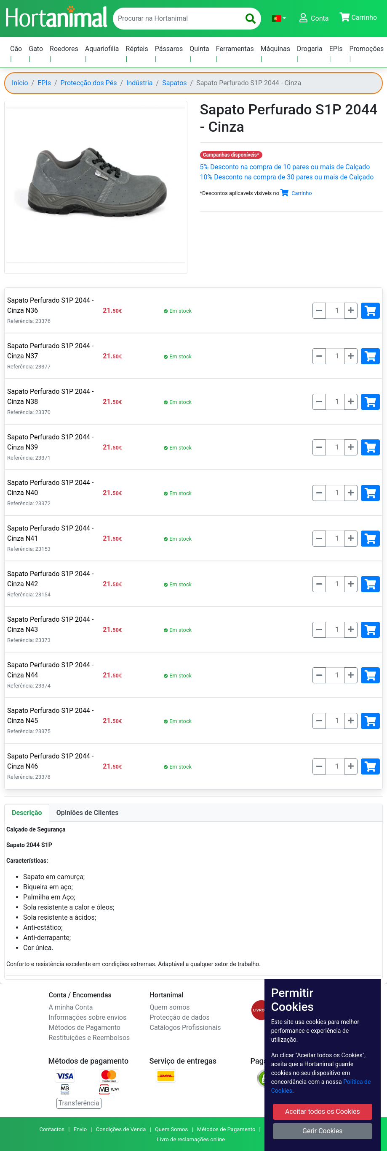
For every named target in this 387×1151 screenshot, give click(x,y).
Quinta (199, 49)
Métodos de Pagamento (84, 1028)
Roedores (64, 49)
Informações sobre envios (88, 1017)
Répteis (137, 49)
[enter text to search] (175, 19)
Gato (36, 49)
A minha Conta (71, 1007)
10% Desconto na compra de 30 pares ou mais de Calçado (287, 177)
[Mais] (351, 311)
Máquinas (275, 49)
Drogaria (310, 49)
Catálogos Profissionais (185, 1028)
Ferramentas (235, 49)
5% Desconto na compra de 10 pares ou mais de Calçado (285, 167)
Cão (16, 49)
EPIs (336, 49)
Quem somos (170, 1007)
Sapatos (174, 83)
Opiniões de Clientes (87, 813)
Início (20, 83)
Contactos (52, 1129)
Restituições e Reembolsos (89, 1038)
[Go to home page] (56, 15)
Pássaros (169, 49)
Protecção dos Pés (89, 83)
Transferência (79, 1103)
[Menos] (319, 311)
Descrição (27, 813)
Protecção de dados (180, 1017)
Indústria (139, 83)
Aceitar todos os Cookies (322, 1112)
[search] (250, 18)
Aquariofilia (102, 49)
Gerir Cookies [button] (322, 1131)
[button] (279, 18)
